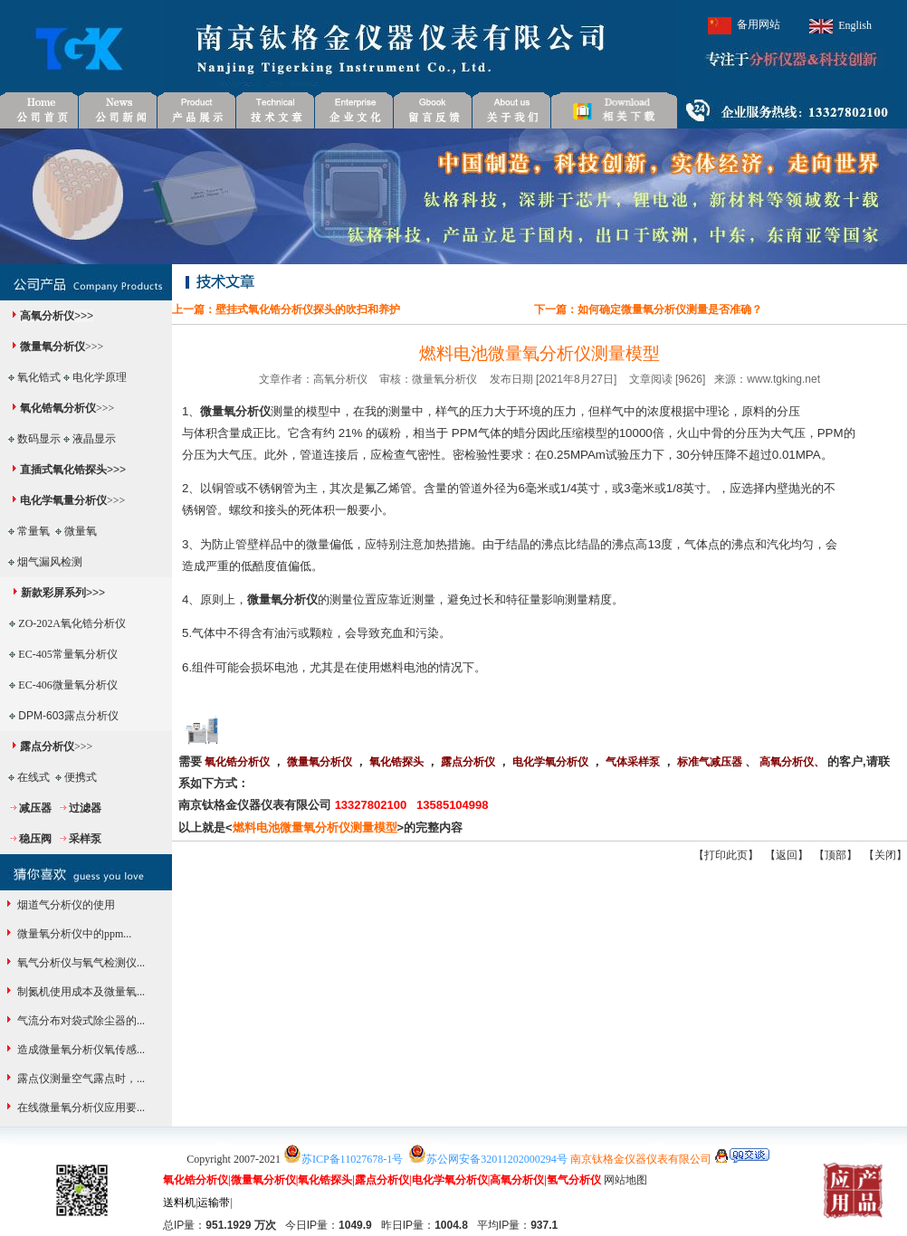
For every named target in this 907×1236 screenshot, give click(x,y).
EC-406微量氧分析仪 (67, 685)
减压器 (35, 808)
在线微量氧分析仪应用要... (79, 1107)
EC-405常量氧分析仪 (67, 654)
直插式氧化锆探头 (63, 469)
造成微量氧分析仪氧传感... (79, 1049)
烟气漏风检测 (49, 562)
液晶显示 (94, 439)
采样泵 (85, 838)
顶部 (835, 855)
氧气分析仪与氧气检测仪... (79, 962)
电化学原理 (99, 377)
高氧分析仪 (47, 315)
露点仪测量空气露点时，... (79, 1078)
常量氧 (33, 531)
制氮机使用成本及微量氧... (79, 991)
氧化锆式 (39, 377)
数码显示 (39, 439)
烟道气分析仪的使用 (64, 904)
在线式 (33, 777)
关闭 (885, 855)
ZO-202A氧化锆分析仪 (72, 623)
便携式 (80, 777)
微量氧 (80, 531)
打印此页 (726, 855)
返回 (786, 855)
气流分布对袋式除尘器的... (79, 1020)
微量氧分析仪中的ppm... (72, 933)
